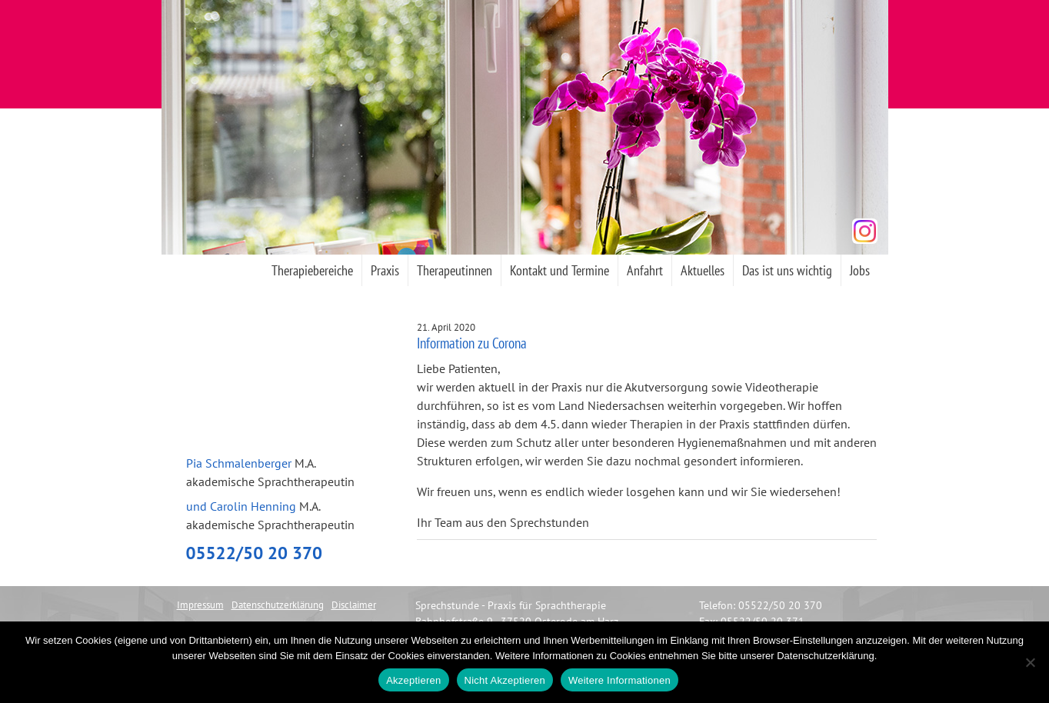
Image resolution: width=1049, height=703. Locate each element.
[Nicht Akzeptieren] (1029, 662)
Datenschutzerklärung (277, 604)
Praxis (385, 270)
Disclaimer (353, 604)
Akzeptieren (413, 680)
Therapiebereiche (312, 270)
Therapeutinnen (454, 270)
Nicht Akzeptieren (505, 680)
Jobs (860, 270)
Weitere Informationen (619, 680)
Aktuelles (702, 270)
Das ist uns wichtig (787, 270)
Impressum (200, 604)
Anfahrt (645, 270)
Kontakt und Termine (559, 270)
